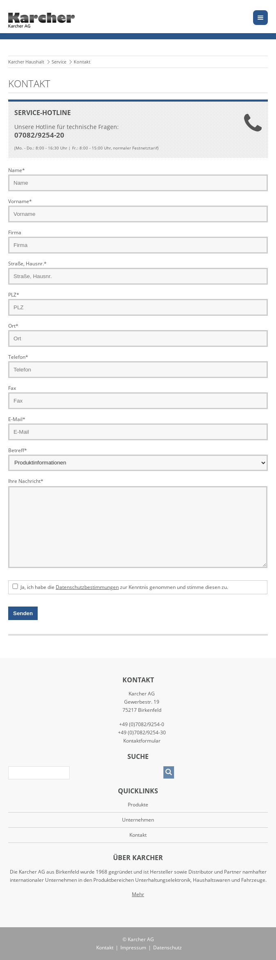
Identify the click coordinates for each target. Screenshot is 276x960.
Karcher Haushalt (26, 62)
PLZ (13, 294)
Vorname (20, 201)
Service (59, 62)
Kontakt (104, 947)
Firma (14, 232)
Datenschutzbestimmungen (87, 587)
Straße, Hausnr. (27, 263)
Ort (13, 325)
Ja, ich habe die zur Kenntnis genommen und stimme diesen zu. (124, 587)
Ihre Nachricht (25, 481)
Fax (12, 388)
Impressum (133, 947)
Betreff (17, 450)
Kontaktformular (142, 740)
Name (16, 170)
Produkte (138, 804)
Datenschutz (167, 947)
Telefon (18, 356)
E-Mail (16, 419)
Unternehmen (138, 819)
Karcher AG (141, 939)
